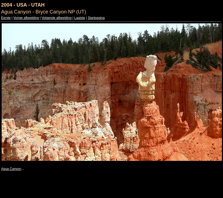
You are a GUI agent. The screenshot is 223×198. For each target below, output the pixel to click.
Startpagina (96, 18)
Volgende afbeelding (57, 18)
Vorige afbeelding (26, 18)
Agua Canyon (11, 169)
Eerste (6, 18)
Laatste (79, 18)
